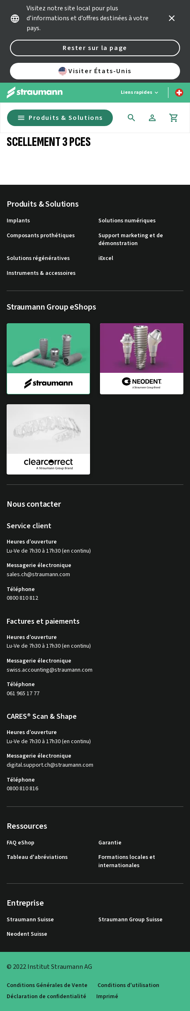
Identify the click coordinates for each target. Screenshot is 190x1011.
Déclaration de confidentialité (46, 997)
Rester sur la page (95, 47)
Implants (18, 221)
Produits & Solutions (60, 117)
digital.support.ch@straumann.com (50, 765)
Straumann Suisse (30, 920)
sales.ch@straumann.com (38, 575)
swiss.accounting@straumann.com (50, 670)
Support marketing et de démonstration (130, 240)
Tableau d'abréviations (37, 857)
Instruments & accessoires (41, 273)
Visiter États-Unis (95, 71)
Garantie (110, 843)
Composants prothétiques (41, 236)
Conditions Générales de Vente (47, 986)
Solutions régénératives (38, 258)
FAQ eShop (20, 843)
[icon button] (171, 18)
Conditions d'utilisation (128, 986)
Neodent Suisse (27, 934)
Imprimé (107, 997)
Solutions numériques (127, 221)
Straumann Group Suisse (130, 920)
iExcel (105, 258)
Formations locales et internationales (126, 862)
